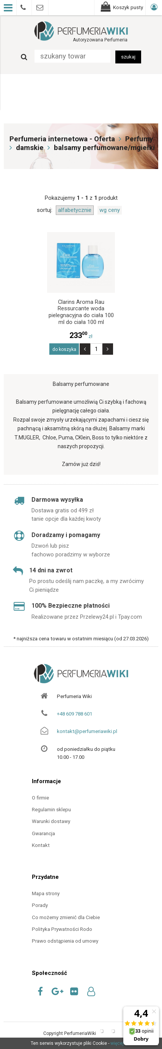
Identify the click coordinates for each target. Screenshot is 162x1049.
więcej (117, 1043)
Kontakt (41, 845)
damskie (30, 148)
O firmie (40, 798)
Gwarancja (43, 833)
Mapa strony (46, 893)
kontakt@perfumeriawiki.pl (87, 731)
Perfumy (139, 139)
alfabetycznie (74, 210)
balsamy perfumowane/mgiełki (104, 148)
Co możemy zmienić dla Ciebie (66, 917)
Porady (40, 905)
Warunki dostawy (51, 821)
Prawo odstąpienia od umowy (65, 941)
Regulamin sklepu (51, 809)
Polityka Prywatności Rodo (62, 929)
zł (81, 336)
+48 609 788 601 (74, 714)
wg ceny (109, 210)
